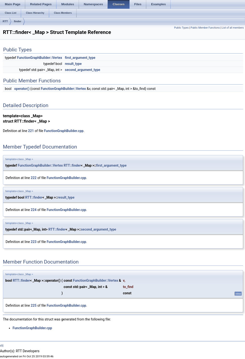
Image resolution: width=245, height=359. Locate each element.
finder (17, 21)
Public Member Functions (205, 27)
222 (34, 178)
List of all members (233, 27)
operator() (22, 89)
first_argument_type (80, 58)
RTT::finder (72, 165)
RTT (5, 21)
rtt (1, 346)
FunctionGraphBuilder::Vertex (39, 58)
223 (34, 242)
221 (31, 131)
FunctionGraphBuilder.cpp (64, 131)
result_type (73, 64)
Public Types (181, 27)
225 (34, 305)
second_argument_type (82, 70)
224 (34, 210)
